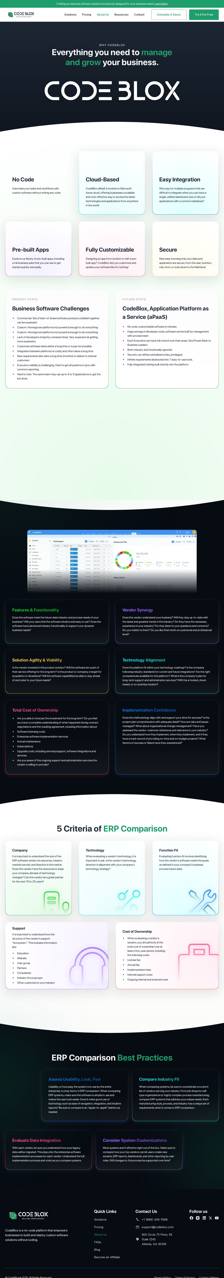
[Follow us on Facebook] (191, 1218)
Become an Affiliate (107, 1257)
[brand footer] (33, 1216)
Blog (97, 1249)
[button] (70, 14)
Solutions (70, 14)
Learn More (161, 3)
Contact (139, 14)
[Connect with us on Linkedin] (204, 1218)
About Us (103, 14)
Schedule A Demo (169, 14)
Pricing (86, 14)
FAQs (97, 1242)
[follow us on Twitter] (210, 1218)
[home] (21, 14)
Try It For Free (204, 14)
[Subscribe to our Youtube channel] (217, 1218)
